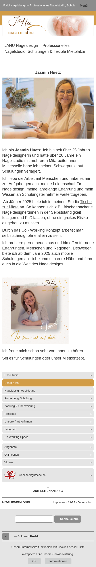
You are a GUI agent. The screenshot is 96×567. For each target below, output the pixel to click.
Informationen (58, 561)
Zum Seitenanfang (48, 490)
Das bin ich (11, 382)
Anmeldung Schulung (18, 398)
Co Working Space (16, 437)
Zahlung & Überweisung (19, 406)
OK (34, 561)
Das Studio (11, 375)
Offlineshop (11, 454)
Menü (84, 5)
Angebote (10, 447)
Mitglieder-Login (16, 502)
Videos (8, 462)
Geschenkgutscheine (25, 475)
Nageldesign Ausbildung (19, 390)
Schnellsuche (69, 519)
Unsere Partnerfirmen (18, 421)
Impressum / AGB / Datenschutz (73, 502)
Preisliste (10, 413)
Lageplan (10, 429)
